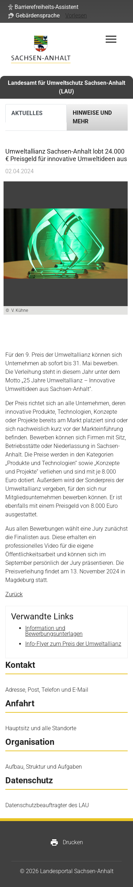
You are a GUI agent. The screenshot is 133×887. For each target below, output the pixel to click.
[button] (43, 7)
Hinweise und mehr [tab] (92, 117)
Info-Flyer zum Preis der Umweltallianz (73, 643)
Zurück (14, 594)
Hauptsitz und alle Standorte (40, 728)
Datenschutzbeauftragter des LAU (47, 805)
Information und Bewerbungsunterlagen (54, 631)
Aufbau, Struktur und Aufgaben (43, 766)
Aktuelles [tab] (27, 113)
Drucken (66, 842)
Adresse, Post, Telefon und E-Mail (46, 689)
